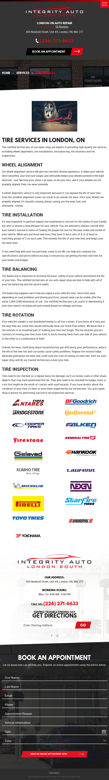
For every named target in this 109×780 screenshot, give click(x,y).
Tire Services (45, 73)
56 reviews (61, 27)
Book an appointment (48, 52)
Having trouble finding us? (54, 614)
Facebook (52, 636)
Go (83, 625)
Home (6, 73)
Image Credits (54, 773)
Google (57, 636)
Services (22, 73)
